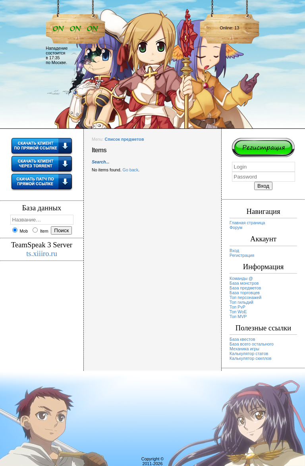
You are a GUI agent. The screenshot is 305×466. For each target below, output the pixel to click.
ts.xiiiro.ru (41, 253)
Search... (100, 161)
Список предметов (124, 139)
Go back (131, 169)
